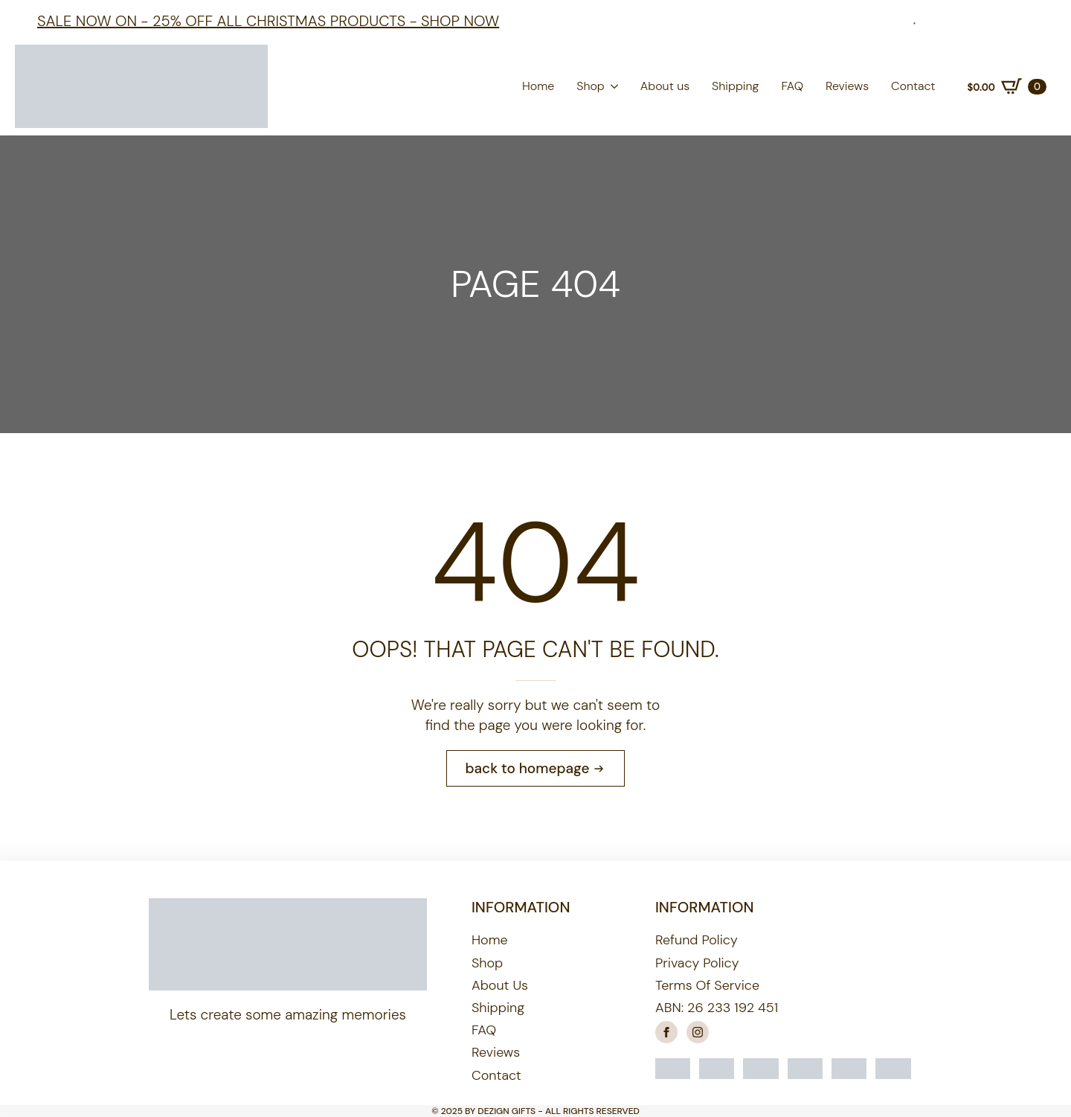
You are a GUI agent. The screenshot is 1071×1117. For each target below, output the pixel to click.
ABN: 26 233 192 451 (716, 1008)
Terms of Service (707, 985)
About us (664, 86)
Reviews (847, 86)
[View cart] (1006, 86)
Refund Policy (696, 940)
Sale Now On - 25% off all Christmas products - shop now (268, 21)
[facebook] (666, 1032)
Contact (913, 86)
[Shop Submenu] (611, 86)
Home (538, 86)
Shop (590, 86)
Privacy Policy (697, 963)
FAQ (792, 86)
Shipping (735, 86)
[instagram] (697, 1032)
